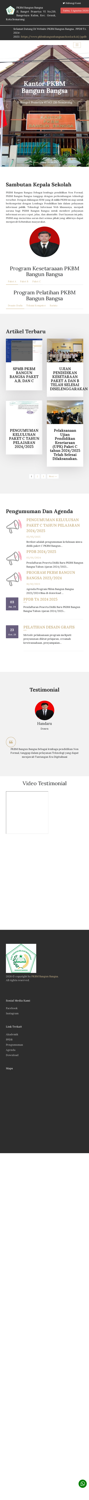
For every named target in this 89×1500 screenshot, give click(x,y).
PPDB (9, 1039)
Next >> (53, 476)
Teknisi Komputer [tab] (36, 305)
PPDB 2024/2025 (41, 551)
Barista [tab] (53, 305)
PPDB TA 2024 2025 (40, 599)
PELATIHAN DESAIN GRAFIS (49, 627)
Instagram (12, 1013)
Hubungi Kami (73, 3)
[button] (6, 106)
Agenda (10, 1050)
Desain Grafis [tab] (15, 305)
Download (12, 1055)
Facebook (12, 1008)
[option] (44, 729)
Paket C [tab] (36, 281)
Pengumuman (14, 1044)
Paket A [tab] (12, 281)
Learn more (44, 115)
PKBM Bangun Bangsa (44, 976)
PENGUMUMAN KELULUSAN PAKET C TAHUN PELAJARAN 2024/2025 (53, 525)
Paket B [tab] (24, 281)
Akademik (12, 1034)
